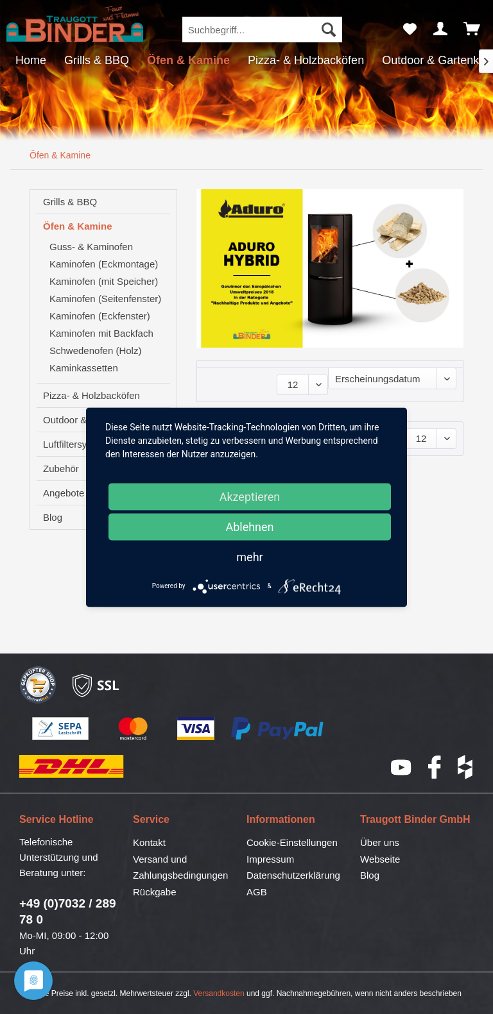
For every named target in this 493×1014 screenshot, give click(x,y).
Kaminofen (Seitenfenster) (105, 298)
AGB (256, 891)
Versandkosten (218, 993)
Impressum (270, 859)
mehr (249, 556)
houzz (466, 767)
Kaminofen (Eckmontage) (103, 263)
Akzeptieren (250, 496)
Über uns (379, 842)
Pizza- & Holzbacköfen (91, 395)
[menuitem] (262, 29)
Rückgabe (155, 891)
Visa (196, 729)
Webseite (380, 859)
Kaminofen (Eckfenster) (99, 315)
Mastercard (133, 729)
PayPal (278, 729)
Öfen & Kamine (77, 226)
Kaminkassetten (83, 367)
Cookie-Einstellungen (292, 842)
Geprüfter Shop (38, 685)
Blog (369, 875)
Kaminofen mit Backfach (101, 333)
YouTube (402, 767)
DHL (72, 766)
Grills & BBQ (70, 201)
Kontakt (149, 842)
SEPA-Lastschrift (61, 729)
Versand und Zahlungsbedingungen (180, 867)
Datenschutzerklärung (293, 875)
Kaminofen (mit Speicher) (103, 281)
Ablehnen (249, 526)
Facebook (435, 767)
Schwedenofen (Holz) (95, 350)
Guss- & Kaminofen (91, 246)
